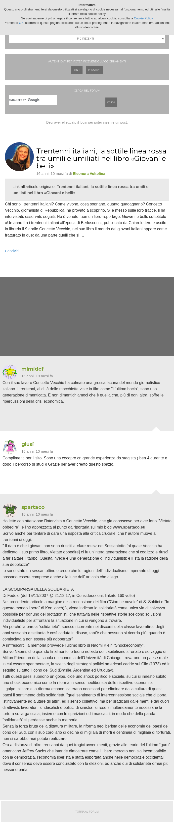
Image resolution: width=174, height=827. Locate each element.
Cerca (111, 102)
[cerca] (33, 100)
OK (21, 23)
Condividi (12, 251)
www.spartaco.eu (129, 527)
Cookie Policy (143, 18)
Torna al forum (87, 811)
